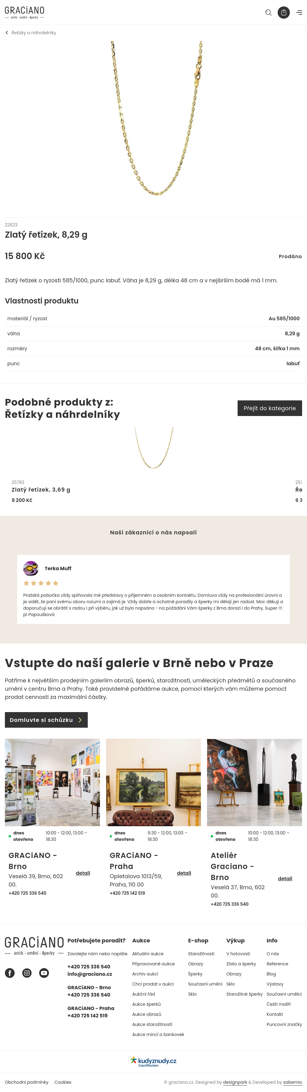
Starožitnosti (201, 954)
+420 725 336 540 (27, 893)
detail (83, 873)
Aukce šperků (146, 1004)
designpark (235, 1082)
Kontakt (275, 1014)
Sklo (192, 994)
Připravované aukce (153, 964)
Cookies (62, 1082)
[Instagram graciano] (27, 973)
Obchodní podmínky (26, 1082)
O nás (273, 954)
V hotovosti (238, 954)
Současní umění (205, 984)
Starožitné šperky (244, 994)
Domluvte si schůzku (46, 720)
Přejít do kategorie (270, 408)
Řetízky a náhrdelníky (30, 33)
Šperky (195, 974)
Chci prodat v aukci (153, 984)
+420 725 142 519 (127, 893)
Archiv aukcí (145, 974)
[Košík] (284, 12)
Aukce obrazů (146, 1014)
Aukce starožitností (152, 1024)
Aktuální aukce (148, 954)
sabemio (292, 1082)
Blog (271, 974)
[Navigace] (299, 12)
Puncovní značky (284, 1024)
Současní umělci (284, 994)
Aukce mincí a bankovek (158, 1034)
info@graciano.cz (90, 974)
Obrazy (195, 964)
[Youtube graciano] (44, 973)
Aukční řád (143, 994)
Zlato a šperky (241, 964)
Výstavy (275, 984)
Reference (277, 964)
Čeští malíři (279, 1004)
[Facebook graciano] (10, 973)
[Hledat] (268, 12)
